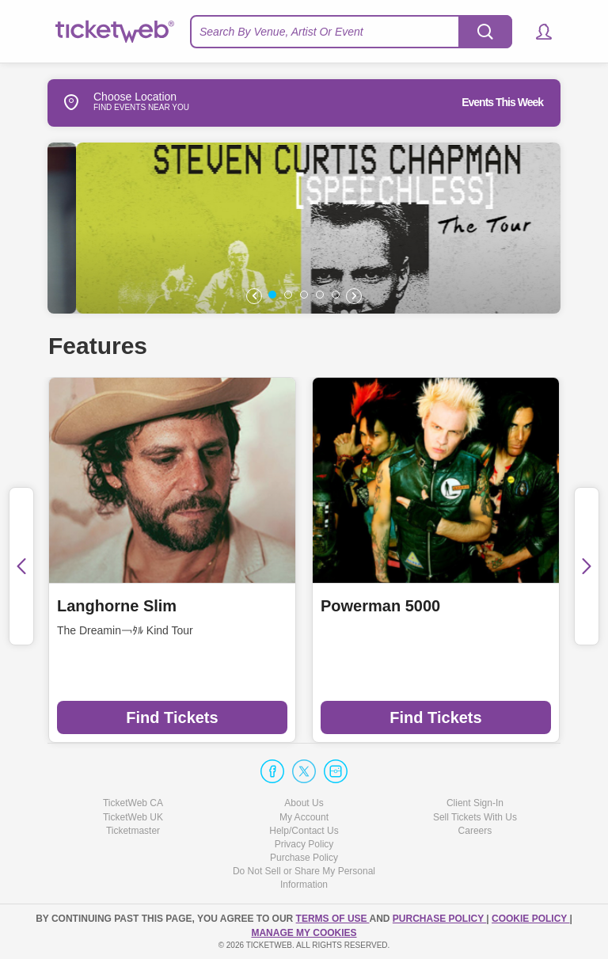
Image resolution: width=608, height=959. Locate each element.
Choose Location (112, 102)
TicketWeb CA (133, 803)
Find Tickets (172, 717)
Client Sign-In (475, 803)
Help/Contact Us (303, 830)
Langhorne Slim (117, 606)
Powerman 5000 (380, 606)
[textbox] (351, 31)
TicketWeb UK (133, 817)
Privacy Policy (304, 844)
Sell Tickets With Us (475, 817)
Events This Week (502, 102)
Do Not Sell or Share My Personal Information (304, 878)
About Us (303, 803)
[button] (536, 32)
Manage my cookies (303, 932)
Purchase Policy (304, 857)
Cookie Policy (530, 918)
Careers (475, 830)
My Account (304, 817)
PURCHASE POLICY (439, 918)
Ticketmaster (133, 830)
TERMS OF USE (333, 918)
